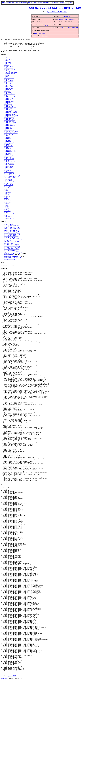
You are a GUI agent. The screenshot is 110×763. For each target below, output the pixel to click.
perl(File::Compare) (9, 101)
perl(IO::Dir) (7, 140)
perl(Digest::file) (8, 88)
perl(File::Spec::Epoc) (9, 116)
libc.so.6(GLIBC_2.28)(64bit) (11, 232)
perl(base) (6, 192)
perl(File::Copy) (8, 102)
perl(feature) (7, 196)
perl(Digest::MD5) (8, 83)
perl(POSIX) (7, 163)
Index (3, 2)
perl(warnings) (7, 215)
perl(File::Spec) (8, 112)
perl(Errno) (7, 93)
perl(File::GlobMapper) (10, 109)
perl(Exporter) (7, 95)
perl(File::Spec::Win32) (10, 125)
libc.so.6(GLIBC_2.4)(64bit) (11, 238)
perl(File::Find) (8, 106)
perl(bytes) (6, 193)
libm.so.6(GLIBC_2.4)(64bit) (11, 251)
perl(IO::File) (7, 141)
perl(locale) (7, 202)
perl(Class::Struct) (8, 70)
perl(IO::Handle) (8, 142)
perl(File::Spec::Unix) (9, 122)
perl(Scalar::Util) (8, 168)
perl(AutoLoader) (8, 62)
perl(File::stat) (7, 129)
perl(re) (6, 207)
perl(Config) (7, 73)
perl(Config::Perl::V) (9, 76)
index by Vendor (32, 2)
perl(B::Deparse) (8, 64)
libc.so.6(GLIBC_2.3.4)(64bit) (12, 237)
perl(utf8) (6, 210)
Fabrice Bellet (4, 761)
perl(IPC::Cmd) (8, 155)
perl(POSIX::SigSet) (9, 167)
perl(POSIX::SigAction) (10, 164)
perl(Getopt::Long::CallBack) (11, 134)
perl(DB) (6, 79)
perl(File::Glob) (8, 108)
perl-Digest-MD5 (8, 219)
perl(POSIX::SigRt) (9, 166)
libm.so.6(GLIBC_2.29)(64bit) (12, 250)
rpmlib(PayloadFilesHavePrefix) (12, 260)
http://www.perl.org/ (39, 33)
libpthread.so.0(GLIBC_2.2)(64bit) (13, 254)
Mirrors (62, 2)
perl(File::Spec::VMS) (9, 124)
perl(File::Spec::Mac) (9, 119)
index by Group (10, 2)
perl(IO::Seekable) (8, 148)
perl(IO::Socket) (8, 151)
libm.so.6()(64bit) (8, 245)
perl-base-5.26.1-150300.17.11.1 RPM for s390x (55, 7)
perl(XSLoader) (8, 189)
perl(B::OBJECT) (8, 66)
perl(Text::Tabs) (8, 181)
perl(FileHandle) (8, 131)
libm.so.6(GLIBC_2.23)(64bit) (12, 248)
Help (66, 2)
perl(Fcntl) (6, 98)
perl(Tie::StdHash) (8, 187)
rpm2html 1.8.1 (12, 758)
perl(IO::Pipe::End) (9, 145)
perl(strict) (6, 209)
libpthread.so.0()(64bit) (10, 253)
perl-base (6, 60)
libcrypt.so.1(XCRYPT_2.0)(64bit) (13, 241)
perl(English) (7, 92)
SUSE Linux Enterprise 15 (66, 16)
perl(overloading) (8, 205)
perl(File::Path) (8, 111)
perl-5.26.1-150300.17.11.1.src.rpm (69, 27)
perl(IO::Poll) (7, 147)
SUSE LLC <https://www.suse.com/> (66, 19)
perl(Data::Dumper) (9, 80)
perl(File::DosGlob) (9, 103)
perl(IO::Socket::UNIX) (10, 154)
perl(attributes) (7, 190)
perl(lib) (6, 200)
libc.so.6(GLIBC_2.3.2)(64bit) (12, 235)
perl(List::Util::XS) (9, 161)
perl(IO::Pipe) (7, 144)
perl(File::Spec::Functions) (11, 118)
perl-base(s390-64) (9, 220)
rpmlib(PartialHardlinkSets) (11, 258)
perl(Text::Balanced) (9, 176)
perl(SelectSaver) (8, 170)
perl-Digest (7, 218)
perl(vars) (6, 212)
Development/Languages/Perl (43, 24)
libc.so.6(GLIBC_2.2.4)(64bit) (12, 231)
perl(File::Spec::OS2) (9, 121)
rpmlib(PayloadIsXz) (9, 261)
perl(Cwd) (6, 77)
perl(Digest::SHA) (8, 85)
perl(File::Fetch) (8, 105)
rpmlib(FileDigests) (9, 257)
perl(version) (7, 213)
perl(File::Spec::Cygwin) (10, 115)
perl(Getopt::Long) (9, 132)
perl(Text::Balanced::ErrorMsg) (12, 177)
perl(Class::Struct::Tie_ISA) (11, 72)
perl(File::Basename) (9, 99)
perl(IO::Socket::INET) (10, 153)
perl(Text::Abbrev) (9, 174)
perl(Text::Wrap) (8, 183)
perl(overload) (7, 203)
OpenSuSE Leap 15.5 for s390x (57, 12)
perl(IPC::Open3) (8, 158)
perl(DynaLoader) (8, 89)
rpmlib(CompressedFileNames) (12, 256)
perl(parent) (7, 206)
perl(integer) (7, 199)
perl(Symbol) (7, 173)
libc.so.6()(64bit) (8, 227)
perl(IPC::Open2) (8, 157)
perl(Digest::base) (8, 86)
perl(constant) (7, 194)
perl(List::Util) (7, 160)
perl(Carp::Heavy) (8, 69)
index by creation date (43, 2)
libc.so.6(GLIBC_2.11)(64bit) (11, 228)
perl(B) (6, 63)
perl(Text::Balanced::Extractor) (12, 179)
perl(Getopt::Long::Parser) (11, 135)
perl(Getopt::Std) (8, 137)
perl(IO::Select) (8, 150)
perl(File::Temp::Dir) (9, 128)
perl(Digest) (7, 82)
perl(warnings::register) (10, 216)
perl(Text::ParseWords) (10, 180)
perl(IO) (6, 138)
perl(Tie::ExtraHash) (9, 184)
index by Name (54, 2)
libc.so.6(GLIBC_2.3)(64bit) (11, 234)
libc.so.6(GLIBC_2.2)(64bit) (11, 230)
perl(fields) (7, 197)
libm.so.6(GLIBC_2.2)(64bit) (11, 247)
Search (70, 2)
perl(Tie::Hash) (8, 186)
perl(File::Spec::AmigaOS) (11, 114)
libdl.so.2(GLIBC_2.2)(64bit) (11, 244)
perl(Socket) (7, 171)
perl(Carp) (6, 67)
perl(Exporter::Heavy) (9, 96)
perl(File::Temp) (8, 127)
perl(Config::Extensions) (10, 75)
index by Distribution (21, 2)
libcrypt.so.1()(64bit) (9, 240)
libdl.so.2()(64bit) (8, 243)
